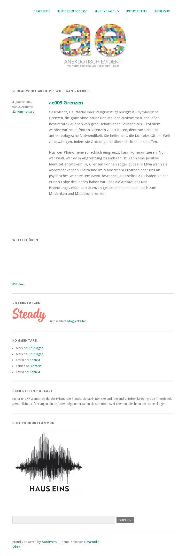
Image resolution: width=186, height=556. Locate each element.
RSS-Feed (18, 284)
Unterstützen (136, 11)
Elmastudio (92, 542)
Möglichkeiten (76, 321)
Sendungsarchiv (106, 11)
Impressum (162, 11)
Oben (16, 546)
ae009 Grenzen (66, 103)
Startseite (42, 11)
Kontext (35, 360)
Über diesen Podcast (72, 11)
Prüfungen (36, 348)
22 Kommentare (23, 111)
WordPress (49, 542)
